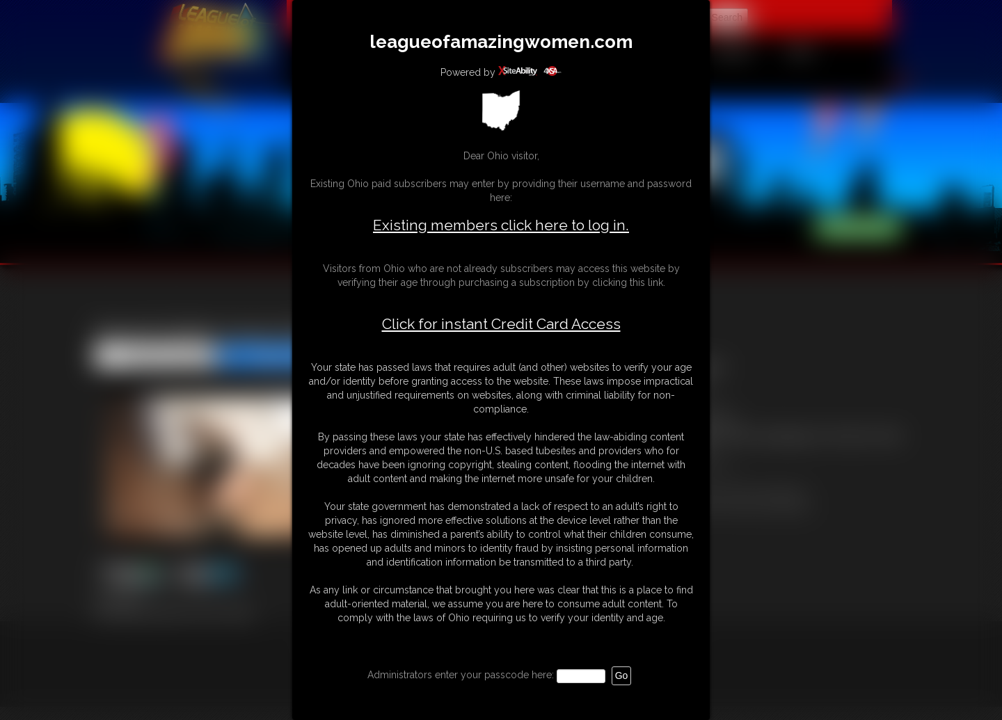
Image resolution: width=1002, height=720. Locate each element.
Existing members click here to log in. (501, 225)
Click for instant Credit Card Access (501, 324)
